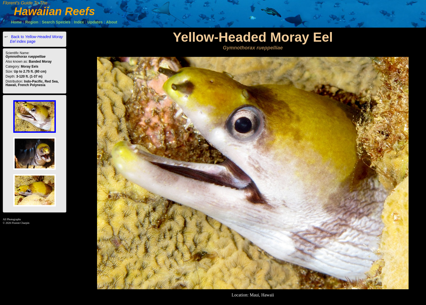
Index (79, 22)
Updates (95, 22)
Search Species (56, 22)
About (111, 22)
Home (16, 22)
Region (31, 22)
